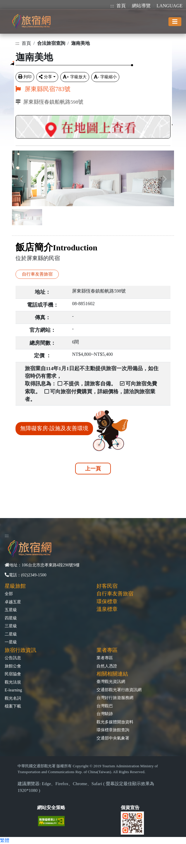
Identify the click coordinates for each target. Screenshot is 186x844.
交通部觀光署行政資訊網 (119, 689)
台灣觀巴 (105, 705)
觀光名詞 (13, 698)
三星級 (11, 625)
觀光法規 (13, 682)
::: (112, 5)
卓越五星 (13, 601)
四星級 (11, 618)
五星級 (11, 609)
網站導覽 (141, 5)
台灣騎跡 (105, 713)
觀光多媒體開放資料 (115, 722)
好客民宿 (107, 586)
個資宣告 (130, 807)
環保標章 (107, 601)
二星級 (11, 634)
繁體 (4, 840)
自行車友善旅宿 (37, 273)
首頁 (121, 5)
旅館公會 (13, 666)
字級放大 (75, 76)
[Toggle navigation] (174, 21)
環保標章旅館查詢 (113, 729)
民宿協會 (13, 674)
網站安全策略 (51, 807)
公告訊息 (13, 657)
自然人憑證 (107, 666)
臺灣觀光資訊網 (111, 681)
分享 (45, 76)
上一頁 (93, 468)
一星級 (11, 642)
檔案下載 (13, 706)
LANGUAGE (169, 5)
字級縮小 (105, 76)
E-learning (13, 690)
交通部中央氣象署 (113, 738)
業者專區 (105, 657)
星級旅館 (15, 586)
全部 (9, 593)
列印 (25, 76)
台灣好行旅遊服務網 (115, 697)
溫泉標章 (107, 609)
